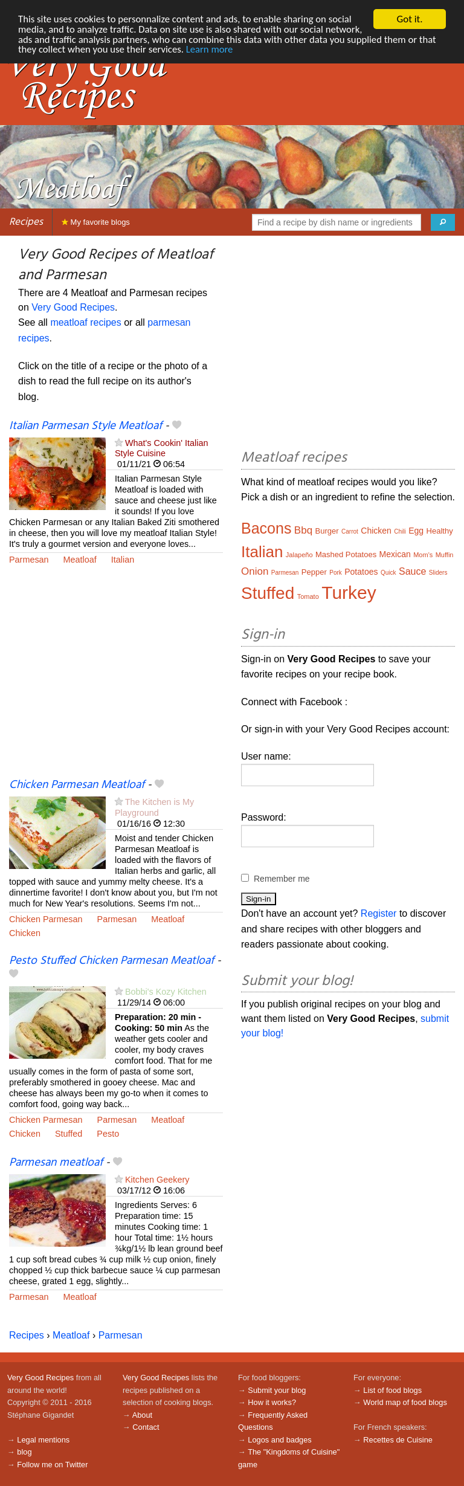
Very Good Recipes (73, 307)
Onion (254, 571)
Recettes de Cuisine (398, 1439)
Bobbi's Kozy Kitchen (166, 992)
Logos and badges (279, 1439)
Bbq (303, 530)
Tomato (308, 596)
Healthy (440, 530)
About (142, 1415)
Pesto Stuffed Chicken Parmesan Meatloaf (111, 961)
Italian (122, 559)
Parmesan (29, 559)
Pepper (314, 572)
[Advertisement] (116, 679)
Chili (399, 531)
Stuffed (68, 1134)
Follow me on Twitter (52, 1464)
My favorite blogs (96, 222)
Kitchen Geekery (157, 1179)
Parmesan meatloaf (56, 1163)
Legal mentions (43, 1439)
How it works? (272, 1402)
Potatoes (361, 572)
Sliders (438, 572)
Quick (388, 572)
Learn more (268, 50)
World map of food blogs (404, 1402)
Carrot (349, 531)
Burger (327, 530)
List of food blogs (392, 1390)
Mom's (423, 554)
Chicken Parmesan (46, 919)
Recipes (26, 222)
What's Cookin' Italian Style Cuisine (161, 448)
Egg (416, 530)
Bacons (266, 528)
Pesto (108, 1134)
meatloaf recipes (85, 322)
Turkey (348, 592)
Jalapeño (299, 554)
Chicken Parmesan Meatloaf (76, 785)
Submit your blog (277, 1390)
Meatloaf (80, 559)
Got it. (409, 19)
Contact (145, 1427)
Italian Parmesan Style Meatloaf (85, 426)
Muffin (445, 554)
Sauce (412, 571)
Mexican (395, 554)
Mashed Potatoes (345, 554)
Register (379, 913)
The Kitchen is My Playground (154, 807)
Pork (335, 572)
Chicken (24, 933)
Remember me (282, 879)
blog (24, 1451)
